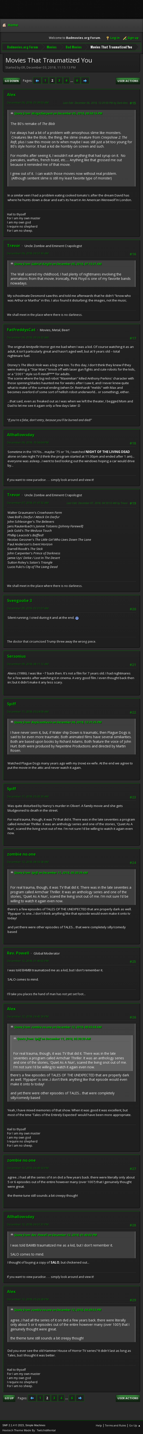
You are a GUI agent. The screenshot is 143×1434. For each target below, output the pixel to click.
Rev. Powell (18, 952)
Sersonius (16, 655)
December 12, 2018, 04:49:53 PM (28, 1166)
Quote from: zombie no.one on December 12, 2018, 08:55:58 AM (58, 1026)
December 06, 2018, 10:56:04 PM (28, 441)
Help (99, 1424)
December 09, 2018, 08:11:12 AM (28, 662)
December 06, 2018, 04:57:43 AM (28, 252)
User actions (127, 79)
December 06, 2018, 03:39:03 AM (28, 101)
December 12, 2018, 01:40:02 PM (28, 959)
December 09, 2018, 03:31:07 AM (28, 607)
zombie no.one (21, 853)
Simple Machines (35, 1424)
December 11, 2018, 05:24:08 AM (28, 710)
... (72, 79)
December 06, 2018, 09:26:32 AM (28, 336)
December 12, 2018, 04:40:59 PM (28, 1015)
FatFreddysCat (21, 328)
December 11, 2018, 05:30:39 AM (28, 795)
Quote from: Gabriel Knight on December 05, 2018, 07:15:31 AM (58, 263)
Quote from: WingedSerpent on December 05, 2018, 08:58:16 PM (58, 112)
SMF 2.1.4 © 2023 (13, 1424)
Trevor (13, 244)
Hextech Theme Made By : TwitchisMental (29, 1429)
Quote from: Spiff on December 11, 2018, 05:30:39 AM (51, 871)
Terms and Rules (115, 1424)
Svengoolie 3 (19, 599)
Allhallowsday (20, 433)
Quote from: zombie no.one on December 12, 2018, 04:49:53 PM (57, 1309)
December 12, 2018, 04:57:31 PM (28, 1223)
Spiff (11, 702)
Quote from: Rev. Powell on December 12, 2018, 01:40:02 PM (55, 1234)
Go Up (9, 1397)
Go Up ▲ (135, 1424)
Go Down (12, 79)
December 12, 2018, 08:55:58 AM (28, 861)
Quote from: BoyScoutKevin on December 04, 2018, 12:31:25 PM (58, 721)
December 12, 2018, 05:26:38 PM (28, 1298)
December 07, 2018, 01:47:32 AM (28, 502)
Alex (11, 93)
